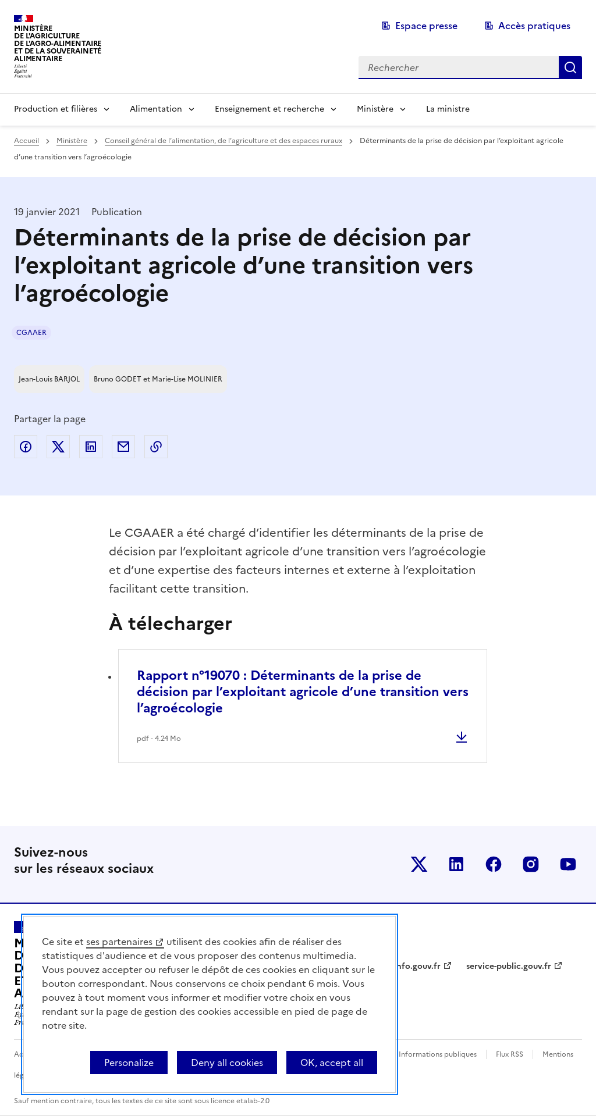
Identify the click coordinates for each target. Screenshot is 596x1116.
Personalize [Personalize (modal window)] (129, 1062)
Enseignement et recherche (269, 109)
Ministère (375, 109)
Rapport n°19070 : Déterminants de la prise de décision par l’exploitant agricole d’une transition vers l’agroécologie (303, 692)
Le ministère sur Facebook (494, 864)
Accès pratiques (534, 26)
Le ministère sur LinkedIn (456, 864)
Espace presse (426, 26)
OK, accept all (331, 1062)
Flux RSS (509, 1054)
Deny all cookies (227, 1062)
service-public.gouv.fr (508, 966)
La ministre (448, 109)
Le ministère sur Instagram (531, 864)
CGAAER (31, 332)
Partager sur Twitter (58, 446)
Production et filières (55, 109)
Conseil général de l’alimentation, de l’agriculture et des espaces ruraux (223, 141)
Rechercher (570, 67)
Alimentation (156, 109)
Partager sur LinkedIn (90, 446)
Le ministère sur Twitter (419, 864)
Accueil (26, 141)
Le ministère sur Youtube (568, 864)
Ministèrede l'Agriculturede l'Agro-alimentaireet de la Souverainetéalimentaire (57, 43)
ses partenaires (119, 942)
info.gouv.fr (417, 966)
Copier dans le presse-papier (156, 446)
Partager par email (123, 446)
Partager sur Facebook (25, 446)
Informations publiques (438, 1054)
